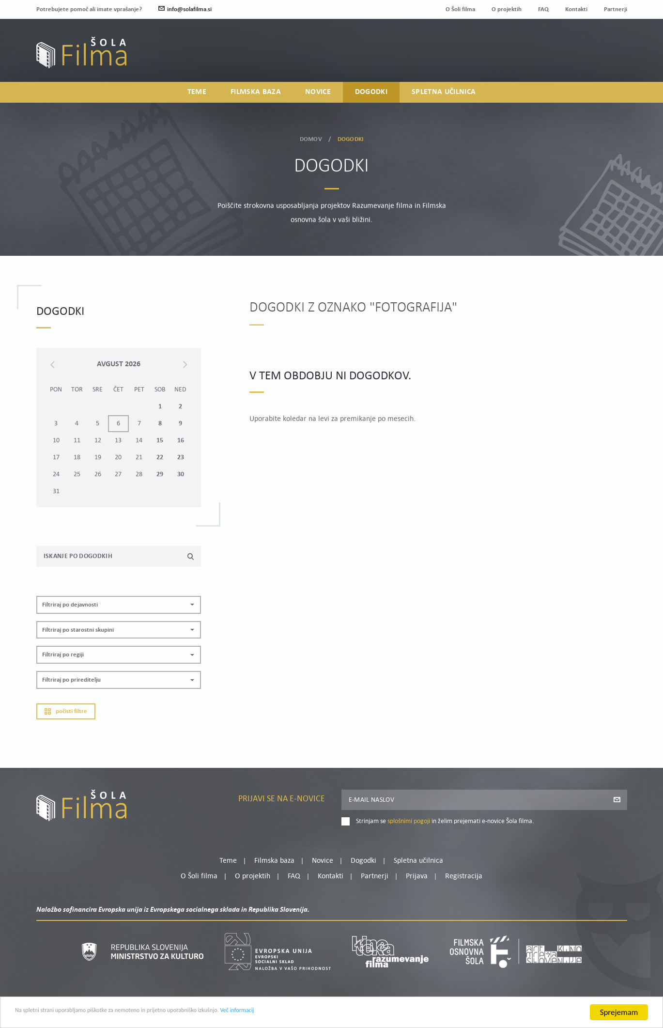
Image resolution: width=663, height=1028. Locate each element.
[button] (118, 605)
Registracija (610, 59)
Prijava (566, 59)
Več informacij (325, 1019)
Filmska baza (256, 95)
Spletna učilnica (444, 95)
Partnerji (615, 9)
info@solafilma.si (185, 9)
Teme (196, 95)
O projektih (507, 9)
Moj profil (576, 47)
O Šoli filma (460, 9)
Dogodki (371, 95)
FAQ (543, 9)
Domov (311, 136)
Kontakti (576, 9)
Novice (318, 95)
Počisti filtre (66, 711)
